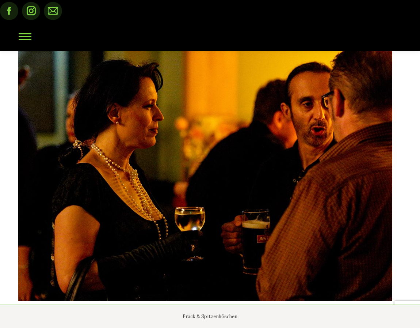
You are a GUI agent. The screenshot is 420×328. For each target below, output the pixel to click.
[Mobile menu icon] (25, 36)
